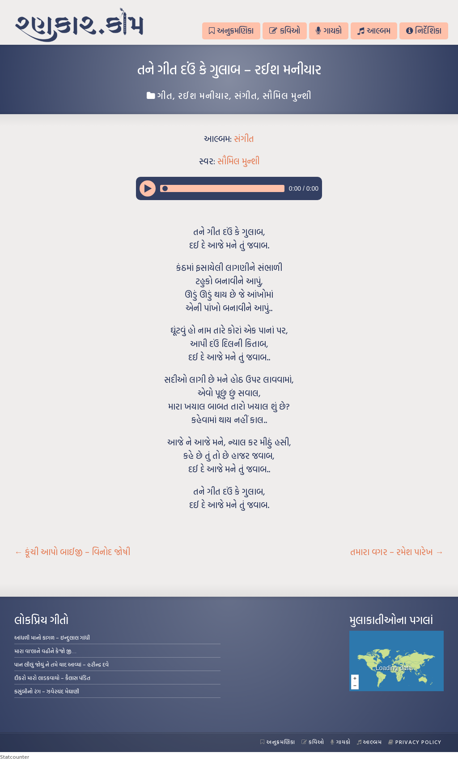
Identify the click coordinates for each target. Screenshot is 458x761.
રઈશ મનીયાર (203, 95)
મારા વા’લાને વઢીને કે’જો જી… (45, 651)
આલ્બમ (373, 31)
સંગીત (245, 95)
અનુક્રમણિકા (231, 31)
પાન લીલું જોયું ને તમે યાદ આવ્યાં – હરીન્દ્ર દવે (61, 664)
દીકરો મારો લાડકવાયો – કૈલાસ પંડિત (52, 678)
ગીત (165, 95)
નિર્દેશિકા (423, 31)
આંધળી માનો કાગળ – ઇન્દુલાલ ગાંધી (52, 637)
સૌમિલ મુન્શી (287, 95)
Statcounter (14, 756)
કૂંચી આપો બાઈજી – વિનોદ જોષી (72, 552)
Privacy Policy (414, 742)
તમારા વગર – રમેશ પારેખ (397, 552)
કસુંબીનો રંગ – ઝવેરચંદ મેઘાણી (46, 691)
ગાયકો (329, 31)
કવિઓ (284, 31)
